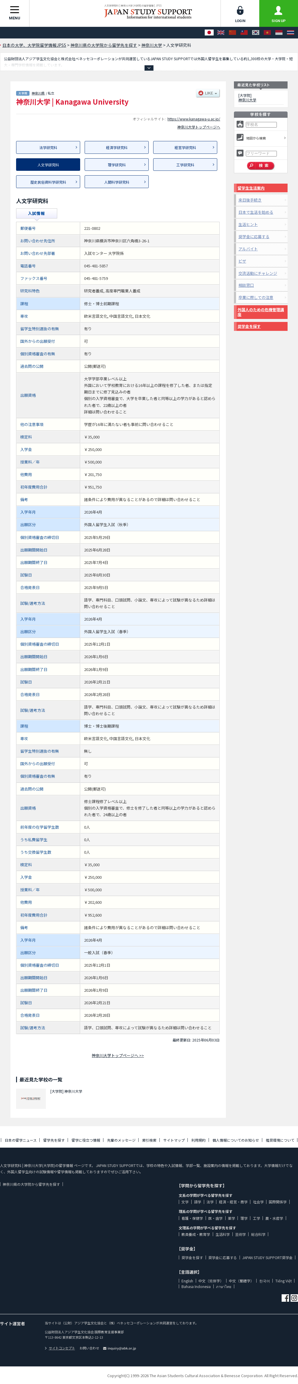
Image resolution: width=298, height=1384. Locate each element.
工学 (256, 1218)
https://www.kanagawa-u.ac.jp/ (193, 118)
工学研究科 (185, 164)
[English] (220, 33)
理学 (244, 1218)
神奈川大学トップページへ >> (118, 1055)
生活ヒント (248, 224)
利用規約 (198, 1140)
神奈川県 (38, 93)
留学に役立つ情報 (86, 1140)
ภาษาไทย (223, 1286)
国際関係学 (278, 1201)
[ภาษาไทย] (290, 33)
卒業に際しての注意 (255, 297)
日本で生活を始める (255, 212)
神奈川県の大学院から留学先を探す (31, 1184)
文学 (185, 1201)
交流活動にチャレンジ (257, 273)
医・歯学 (215, 1218)
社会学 (258, 1201)
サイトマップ (174, 1140)
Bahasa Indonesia (196, 1286)
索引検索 (149, 1140)
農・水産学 (274, 1218)
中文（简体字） (211, 1280)
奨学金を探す (249, 326)
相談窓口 (246, 285)
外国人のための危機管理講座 (261, 312)
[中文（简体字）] (232, 33)
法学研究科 (48, 147)
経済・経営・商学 (233, 1201)
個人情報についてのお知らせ (235, 1140)
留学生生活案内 (251, 188)
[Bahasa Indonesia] (278, 33)
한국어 (264, 1280)
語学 (197, 1201)
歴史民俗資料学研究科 (48, 182)
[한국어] (255, 33)
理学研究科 (117, 164)
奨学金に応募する (253, 236)
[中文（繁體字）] (244, 33)
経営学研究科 (185, 147)
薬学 (231, 1218)
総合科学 (258, 1234)
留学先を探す (54, 1140)
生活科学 (222, 1234)
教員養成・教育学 (195, 1234)
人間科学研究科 (116, 182)
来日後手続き (250, 200)
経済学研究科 (117, 147)
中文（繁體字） (241, 1280)
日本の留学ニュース (21, 1140)
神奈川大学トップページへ (198, 126)
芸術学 (240, 1234)
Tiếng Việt (283, 1280)
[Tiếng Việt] (267, 33)
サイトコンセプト (60, 1348)
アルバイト (248, 249)
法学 (210, 1201)
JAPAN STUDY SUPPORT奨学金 (267, 1257)
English (187, 1280)
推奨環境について (280, 1140)
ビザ (242, 261)
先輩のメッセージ (121, 1140)
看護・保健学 (192, 1218)
